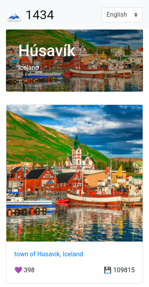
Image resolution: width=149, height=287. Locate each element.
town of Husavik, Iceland (48, 254)
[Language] (122, 14)
